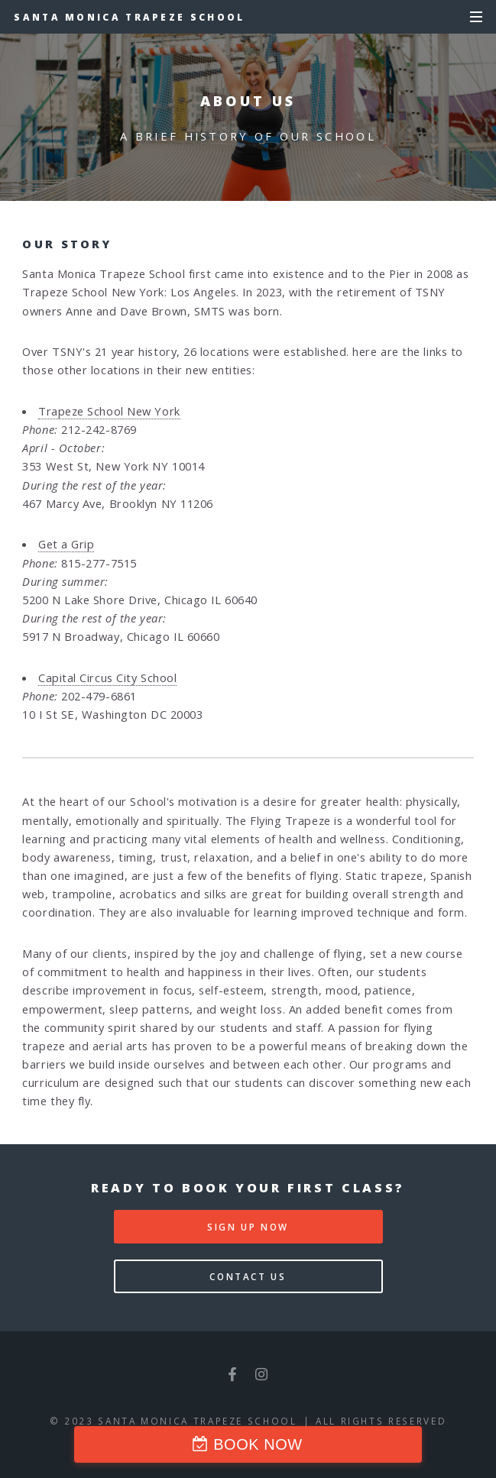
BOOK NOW (258, 1444)
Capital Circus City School (107, 677)
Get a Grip (66, 543)
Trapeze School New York (109, 411)
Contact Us (247, 1276)
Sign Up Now (248, 1227)
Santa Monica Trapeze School (129, 17)
